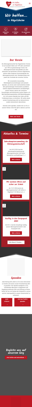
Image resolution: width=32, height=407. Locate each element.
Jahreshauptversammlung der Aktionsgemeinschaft (16, 142)
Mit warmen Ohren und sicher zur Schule (16, 183)
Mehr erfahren (16, 159)
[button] (30, 3)
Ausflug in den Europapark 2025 (16, 219)
